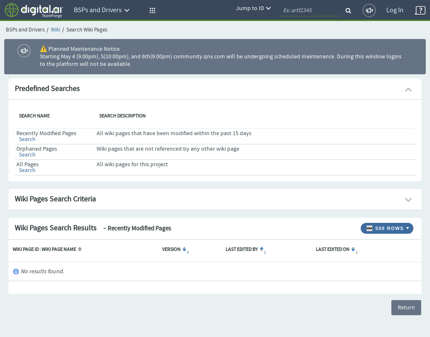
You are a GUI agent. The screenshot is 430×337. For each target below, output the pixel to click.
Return (406, 307)
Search (27, 139)
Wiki (55, 30)
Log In (395, 10)
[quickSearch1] (310, 10)
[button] (151, 10)
